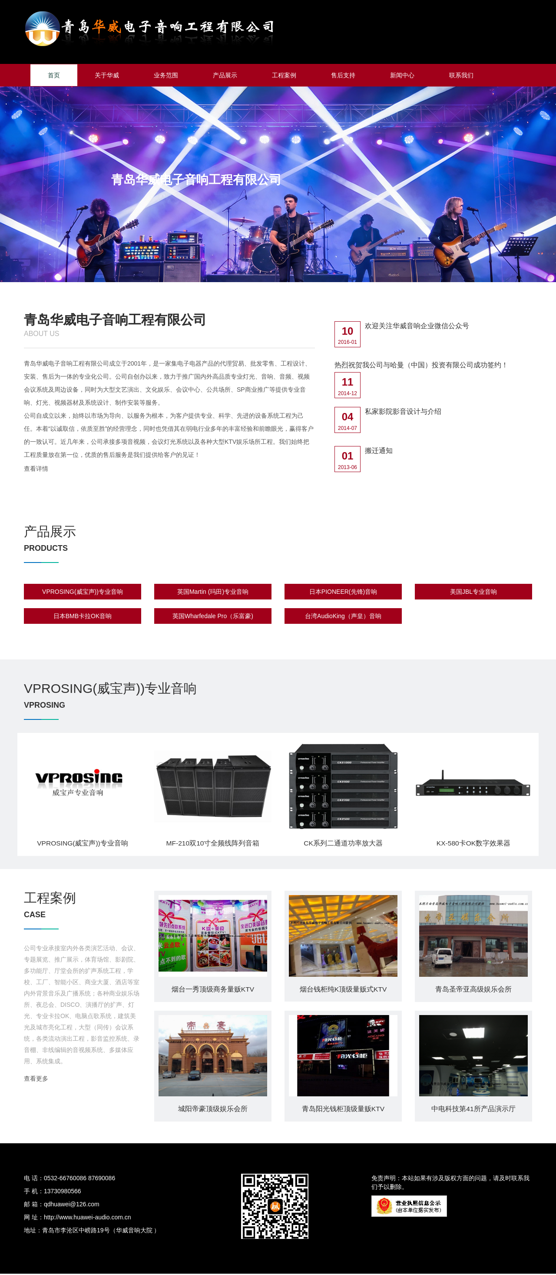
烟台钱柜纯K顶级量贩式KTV (343, 990)
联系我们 (461, 75)
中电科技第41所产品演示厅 (473, 1110)
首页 (54, 75)
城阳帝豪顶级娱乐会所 (213, 1110)
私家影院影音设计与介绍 (403, 412)
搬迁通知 (379, 451)
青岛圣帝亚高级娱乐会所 (473, 990)
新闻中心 (402, 75)
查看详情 (36, 468)
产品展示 (225, 75)
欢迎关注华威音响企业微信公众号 (417, 326)
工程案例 (284, 75)
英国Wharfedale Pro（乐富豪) (212, 617)
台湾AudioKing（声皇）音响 (343, 617)
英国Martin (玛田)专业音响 (212, 592)
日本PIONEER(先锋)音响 (343, 592)
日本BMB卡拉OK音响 (82, 617)
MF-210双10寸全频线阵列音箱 (213, 843)
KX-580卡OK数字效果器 (473, 843)
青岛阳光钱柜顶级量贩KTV (342, 1110)
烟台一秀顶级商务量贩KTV (212, 990)
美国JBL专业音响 (473, 592)
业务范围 (166, 75)
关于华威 (107, 75)
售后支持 (343, 75)
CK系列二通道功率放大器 (343, 843)
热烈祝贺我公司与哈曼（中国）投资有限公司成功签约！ (421, 365)
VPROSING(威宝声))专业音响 (82, 592)
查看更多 (36, 1080)
